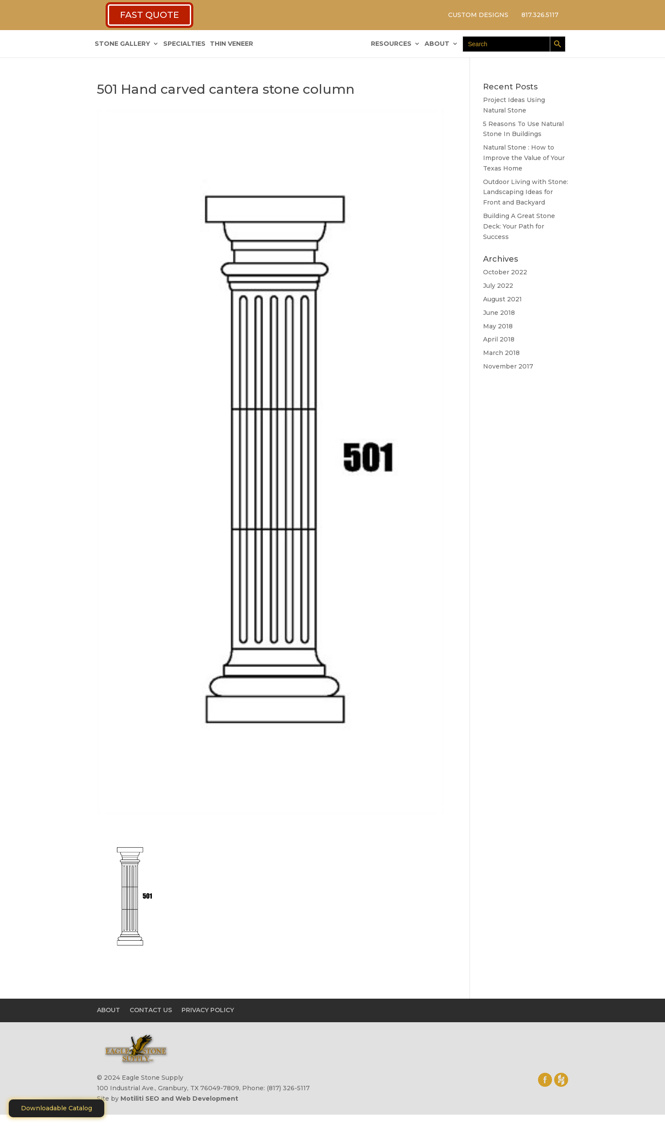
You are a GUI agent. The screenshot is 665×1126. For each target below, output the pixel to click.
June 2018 (499, 313)
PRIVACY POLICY (208, 1010)
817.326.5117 (540, 15)
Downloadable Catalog (56, 1108)
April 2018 (498, 339)
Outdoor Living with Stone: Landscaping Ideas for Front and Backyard (525, 192)
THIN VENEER (231, 44)
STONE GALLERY (122, 44)
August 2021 (502, 299)
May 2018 (498, 326)
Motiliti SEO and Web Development (179, 1098)
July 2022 (498, 286)
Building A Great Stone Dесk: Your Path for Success (519, 226)
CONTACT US (151, 1010)
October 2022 (505, 272)
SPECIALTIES (184, 44)
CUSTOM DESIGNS (478, 15)
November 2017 (508, 366)
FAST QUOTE (149, 15)
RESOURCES (391, 44)
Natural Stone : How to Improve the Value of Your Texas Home (524, 157)
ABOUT (437, 44)
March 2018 (501, 353)
